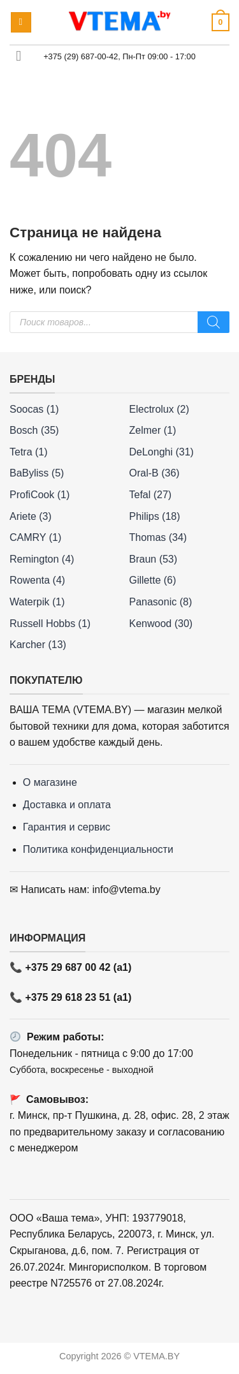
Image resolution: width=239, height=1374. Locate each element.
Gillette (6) (153, 580)
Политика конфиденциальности (98, 849)
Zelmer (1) (153, 430)
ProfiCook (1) (39, 494)
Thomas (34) (158, 537)
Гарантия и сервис (66, 827)
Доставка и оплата (67, 804)
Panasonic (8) (160, 601)
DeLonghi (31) (161, 452)
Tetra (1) (29, 452)
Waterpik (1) (37, 601)
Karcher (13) (38, 644)
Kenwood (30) (161, 623)
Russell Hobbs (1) (50, 623)
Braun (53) (153, 559)
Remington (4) (42, 559)
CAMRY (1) (35, 537)
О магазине (50, 782)
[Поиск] (213, 322)
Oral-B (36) (154, 473)
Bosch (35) (34, 430)
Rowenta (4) (37, 580)
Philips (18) (154, 516)
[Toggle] (19, 58)
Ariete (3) (31, 516)
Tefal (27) (150, 494)
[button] (21, 22)
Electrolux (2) (159, 409)
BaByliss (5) (37, 473)
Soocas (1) (34, 409)
